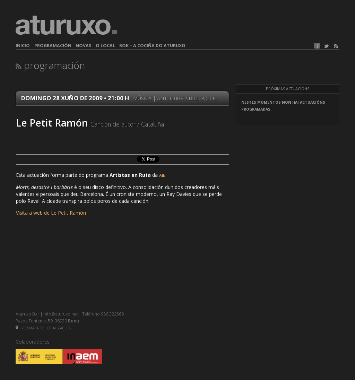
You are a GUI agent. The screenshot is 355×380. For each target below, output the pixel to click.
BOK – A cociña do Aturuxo (152, 46)
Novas (83, 46)
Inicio (23, 46)
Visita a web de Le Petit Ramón (51, 212)
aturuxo (66, 25)
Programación (52, 46)
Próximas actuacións (287, 88)
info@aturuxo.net (61, 314)
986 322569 (112, 314)
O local (105, 46)
